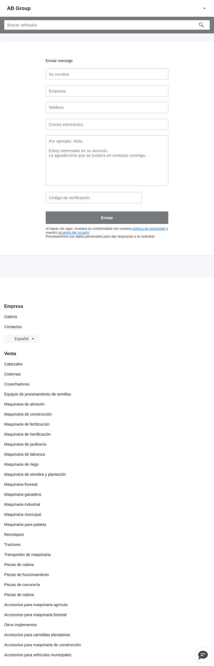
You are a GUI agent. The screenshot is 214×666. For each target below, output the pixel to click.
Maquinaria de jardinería (25, 444)
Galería (10, 316)
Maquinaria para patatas (25, 524)
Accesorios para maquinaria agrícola (35, 604)
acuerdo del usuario (74, 233)
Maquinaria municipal (22, 514)
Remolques (14, 534)
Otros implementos (20, 625)
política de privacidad (148, 229)
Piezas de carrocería (22, 584)
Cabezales (13, 364)
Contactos (13, 327)
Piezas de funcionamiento (26, 574)
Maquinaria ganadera (22, 494)
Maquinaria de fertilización (27, 424)
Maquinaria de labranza (24, 454)
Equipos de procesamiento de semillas (37, 394)
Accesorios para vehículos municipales (37, 655)
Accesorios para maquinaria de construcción (42, 645)
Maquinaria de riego (21, 464)
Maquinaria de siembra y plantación (35, 474)
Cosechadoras (16, 384)
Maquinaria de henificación (27, 434)
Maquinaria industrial (22, 504)
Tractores (12, 544)
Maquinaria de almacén (24, 404)
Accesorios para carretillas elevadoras (37, 635)
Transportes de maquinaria (27, 554)
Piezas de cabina (19, 564)
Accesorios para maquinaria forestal (35, 615)
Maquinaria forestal (20, 484)
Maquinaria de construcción (28, 414)
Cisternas (12, 374)
